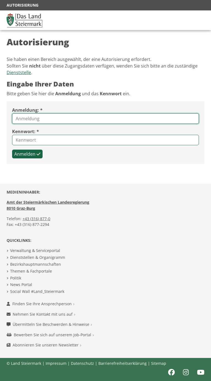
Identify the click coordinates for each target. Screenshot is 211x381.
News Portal (21, 284)
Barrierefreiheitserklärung (122, 363)
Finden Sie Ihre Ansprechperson (40, 303)
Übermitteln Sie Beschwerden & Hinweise (49, 324)
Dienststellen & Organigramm (37, 257)
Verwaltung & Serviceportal (35, 250)
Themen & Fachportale (31, 271)
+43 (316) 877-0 (36, 218)
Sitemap (158, 363)
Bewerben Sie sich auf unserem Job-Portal (50, 334)
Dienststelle (19, 72)
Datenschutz (82, 363)
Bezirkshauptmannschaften (35, 264)
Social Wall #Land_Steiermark (37, 291)
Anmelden (27, 154)
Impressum (56, 363)
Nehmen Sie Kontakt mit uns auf (41, 314)
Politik (15, 278)
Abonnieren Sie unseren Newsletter (44, 345)
